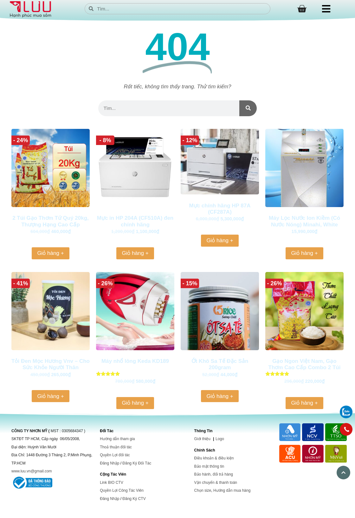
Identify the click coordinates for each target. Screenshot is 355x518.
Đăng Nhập (109, 463)
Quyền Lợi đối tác (115, 455)
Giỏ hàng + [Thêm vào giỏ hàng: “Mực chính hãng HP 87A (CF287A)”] (219, 240)
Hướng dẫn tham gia (117, 439)
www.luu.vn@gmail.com (31, 471)
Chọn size (202, 490)
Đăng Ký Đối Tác (136, 463)
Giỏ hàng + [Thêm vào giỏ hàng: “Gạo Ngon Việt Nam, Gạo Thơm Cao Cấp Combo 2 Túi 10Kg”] (304, 403)
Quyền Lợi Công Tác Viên (122, 490)
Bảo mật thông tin (209, 466)
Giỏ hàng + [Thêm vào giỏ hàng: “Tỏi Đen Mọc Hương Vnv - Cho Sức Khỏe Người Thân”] (50, 396)
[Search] (248, 108)
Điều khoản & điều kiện (214, 458)
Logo (220, 439)
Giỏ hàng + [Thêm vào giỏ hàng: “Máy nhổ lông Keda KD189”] (135, 403)
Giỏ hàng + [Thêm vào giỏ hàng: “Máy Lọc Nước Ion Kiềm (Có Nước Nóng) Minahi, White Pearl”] (304, 253)
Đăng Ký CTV (133, 498)
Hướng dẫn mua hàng (231, 490)
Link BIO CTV (111, 482)
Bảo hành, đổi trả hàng (213, 474)
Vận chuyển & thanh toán (215, 482)
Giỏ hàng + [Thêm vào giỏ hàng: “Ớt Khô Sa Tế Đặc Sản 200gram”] (219, 396)
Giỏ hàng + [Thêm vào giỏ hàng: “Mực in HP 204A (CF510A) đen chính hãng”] (135, 253)
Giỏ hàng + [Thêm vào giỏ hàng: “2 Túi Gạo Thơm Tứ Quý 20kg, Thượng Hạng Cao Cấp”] (50, 253)
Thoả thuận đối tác (116, 447)
